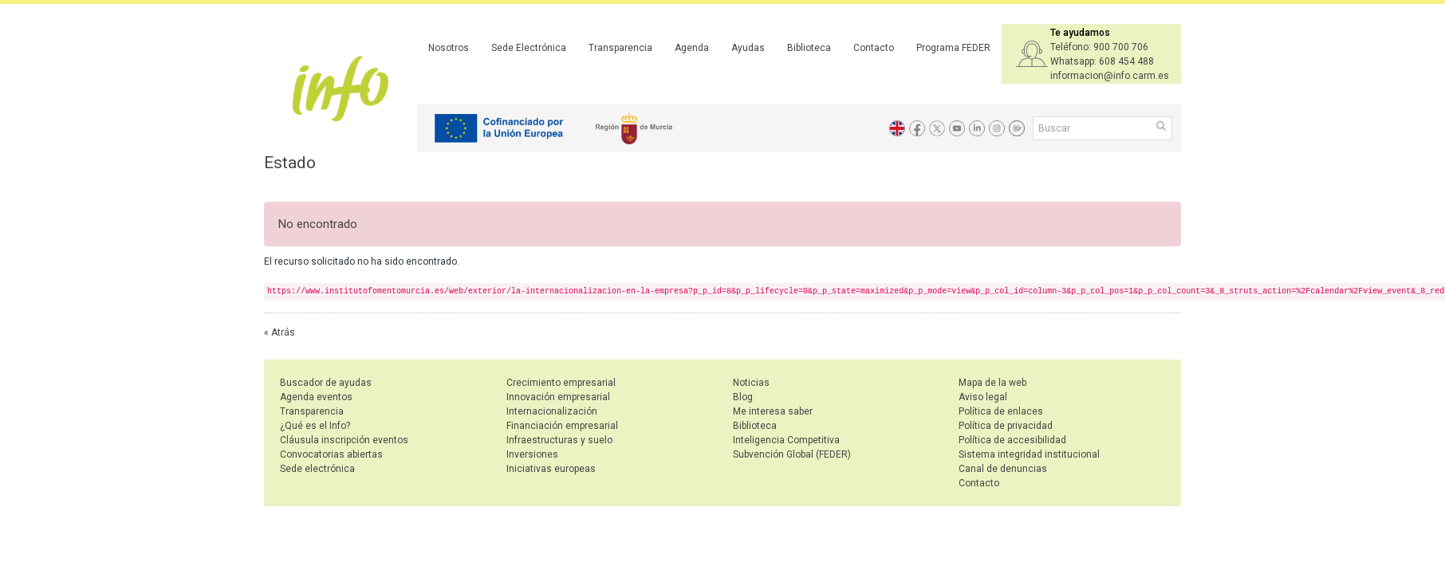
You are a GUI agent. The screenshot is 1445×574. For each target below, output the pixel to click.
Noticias (751, 382)
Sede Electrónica (528, 47)
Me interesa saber (773, 411)
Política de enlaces (1001, 411)
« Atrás (279, 332)
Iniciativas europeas (551, 468)
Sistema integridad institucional (1029, 454)
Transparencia (620, 47)
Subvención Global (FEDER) (792, 454)
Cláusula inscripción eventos (344, 440)
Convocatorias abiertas (331, 454)
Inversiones (532, 454)
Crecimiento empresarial (561, 382)
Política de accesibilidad (1012, 440)
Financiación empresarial (562, 425)
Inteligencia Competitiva (786, 440)
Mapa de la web (992, 382)
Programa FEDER (953, 47)
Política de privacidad (1006, 425)
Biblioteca (809, 47)
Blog (743, 397)
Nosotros (448, 47)
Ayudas (748, 47)
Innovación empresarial (558, 397)
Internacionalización (551, 411)
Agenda (692, 47)
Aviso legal (983, 397)
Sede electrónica (317, 468)
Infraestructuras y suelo (559, 440)
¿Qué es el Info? (315, 425)
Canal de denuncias (1003, 468)
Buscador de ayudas (326, 382)
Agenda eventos (316, 397)
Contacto (873, 47)
